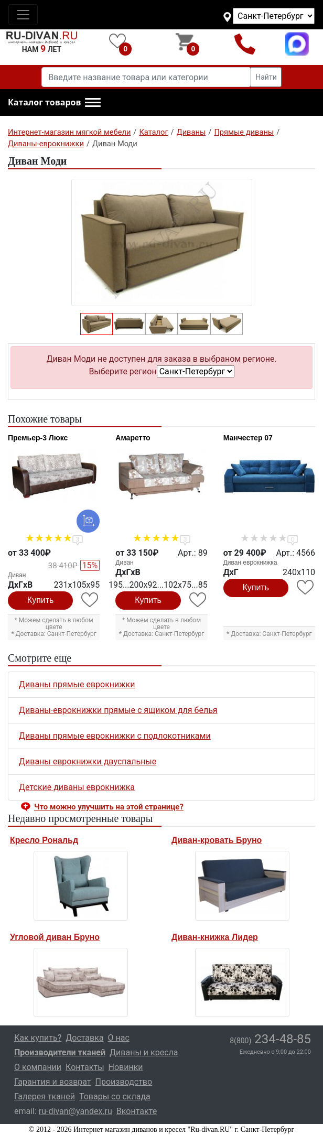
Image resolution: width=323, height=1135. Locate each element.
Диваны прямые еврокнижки (77, 684)
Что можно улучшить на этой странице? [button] (109, 807)
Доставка (84, 1038)
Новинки (126, 1067)
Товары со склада (114, 1096)
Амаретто (132, 438)
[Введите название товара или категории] (146, 77)
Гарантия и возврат (52, 1082)
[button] (54, 103)
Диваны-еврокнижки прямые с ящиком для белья (118, 710)
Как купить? (37, 1038)
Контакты (85, 1067)
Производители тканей (59, 1052)
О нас (119, 1038)
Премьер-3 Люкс (38, 438)
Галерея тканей (44, 1096)
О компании (37, 1067)
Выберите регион (122, 371)
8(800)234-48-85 (245, 44)
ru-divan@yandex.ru (75, 1111)
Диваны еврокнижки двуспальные (87, 761)
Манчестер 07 (248, 438)
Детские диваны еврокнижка (77, 787)
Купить (40, 600)
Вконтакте (136, 1111)
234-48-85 (270, 1039)
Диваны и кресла (144, 1052)
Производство (124, 1082)
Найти (266, 77)
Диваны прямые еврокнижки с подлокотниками (115, 736)
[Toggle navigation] (23, 14)
